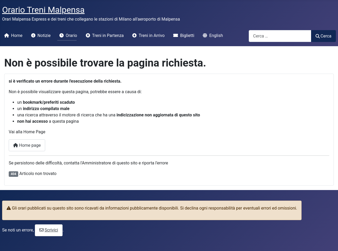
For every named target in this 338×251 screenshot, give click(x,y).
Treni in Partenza (104, 35)
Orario (67, 35)
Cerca (323, 36)
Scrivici (51, 230)
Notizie (40, 35)
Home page (27, 145)
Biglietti (182, 35)
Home (12, 35)
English (212, 35)
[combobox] (280, 36)
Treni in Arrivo (147, 35)
